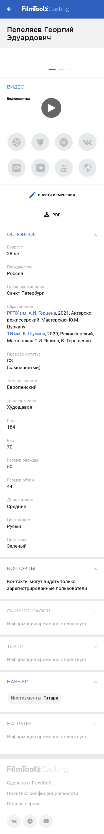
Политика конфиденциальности (42, 793)
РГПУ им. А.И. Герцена (31, 313)
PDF (52, 215)
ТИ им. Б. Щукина (26, 333)
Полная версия (23, 803)
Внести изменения (52, 195)
